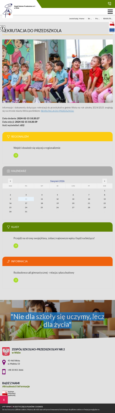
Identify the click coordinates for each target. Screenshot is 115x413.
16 (10, 203)
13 (73, 199)
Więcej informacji (15, 155)
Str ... (88, 19)
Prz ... (96, 19)
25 (42, 207)
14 (89, 199)
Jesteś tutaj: (74, 19)
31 (26, 211)
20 (73, 203)
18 (42, 203)
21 (89, 203)
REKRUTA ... (106, 19)
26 (57, 207)
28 (89, 207)
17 (26, 203)
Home (81, 19)
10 (26, 199)
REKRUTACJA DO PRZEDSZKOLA (32, 30)
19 (57, 203)
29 (105, 207)
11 (42, 199)
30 (10, 211)
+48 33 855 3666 (109, 3)
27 (73, 207)
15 (105, 199)
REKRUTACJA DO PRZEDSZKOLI (57, 110)
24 (26, 207)
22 (105, 203)
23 (10, 207)
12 (57, 199)
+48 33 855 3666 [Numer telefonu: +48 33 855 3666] (15, 370)
